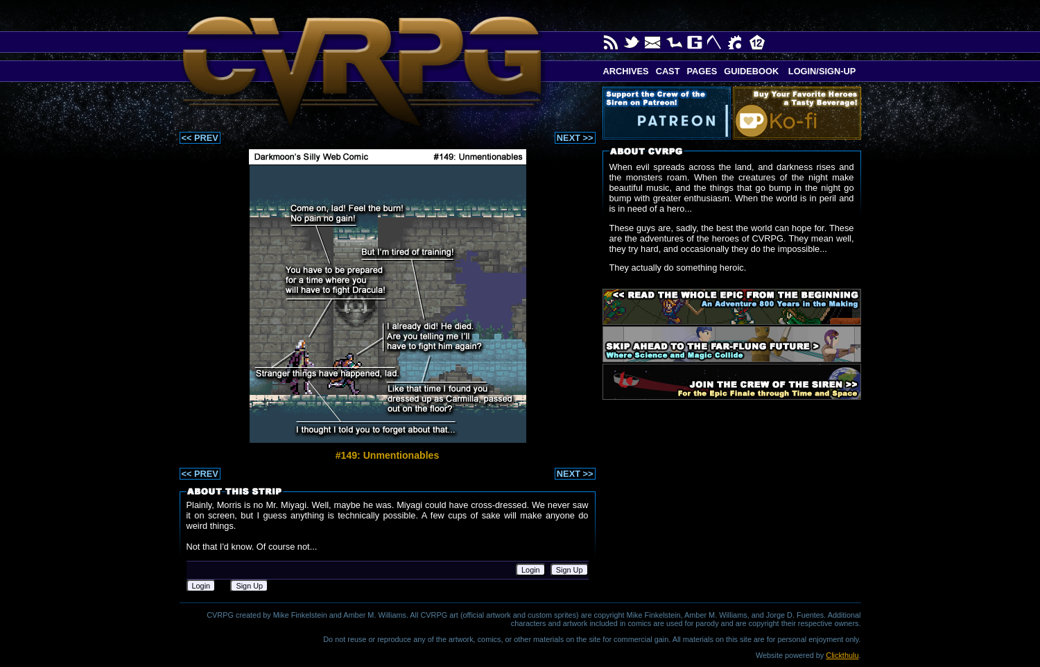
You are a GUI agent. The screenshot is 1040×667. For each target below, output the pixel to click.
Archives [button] (626, 71)
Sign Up (569, 570)
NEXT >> (575, 138)
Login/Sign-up (821, 71)
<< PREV (200, 138)
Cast (668, 71)
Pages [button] (701, 71)
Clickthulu (842, 655)
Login (530, 570)
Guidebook (751, 71)
